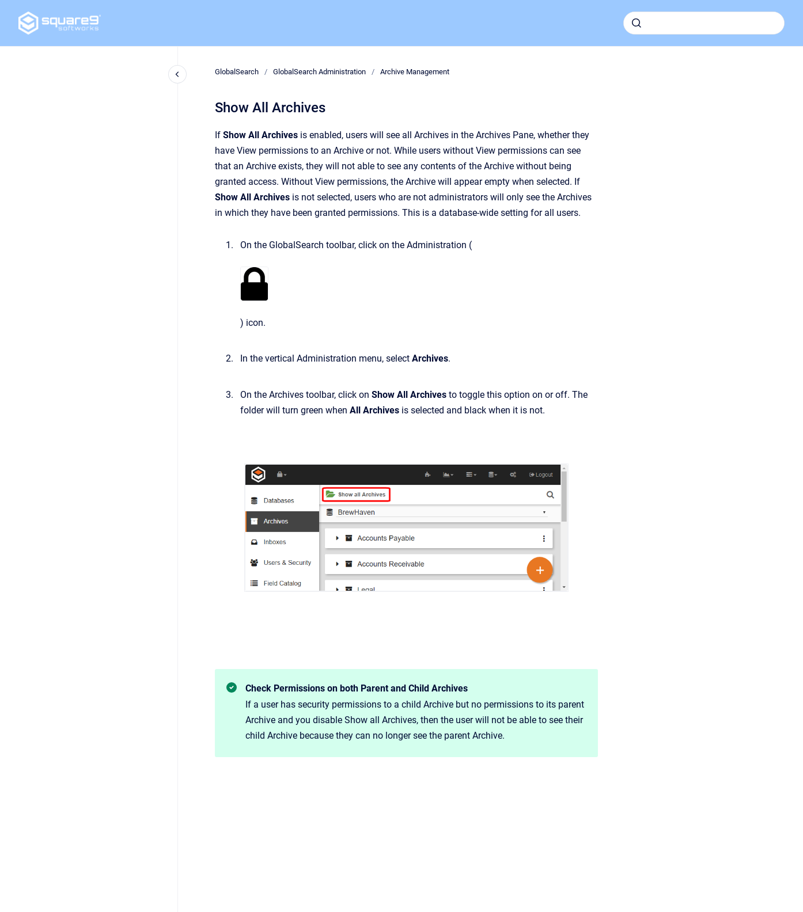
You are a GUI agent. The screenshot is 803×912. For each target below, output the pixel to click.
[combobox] (704, 23)
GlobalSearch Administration (319, 71)
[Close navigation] (177, 74)
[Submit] (636, 23)
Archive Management (414, 71)
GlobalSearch (237, 71)
